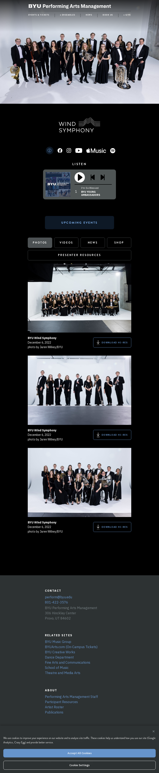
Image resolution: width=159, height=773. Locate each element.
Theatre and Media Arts (62, 673)
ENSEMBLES (68, 15)
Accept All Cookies (79, 753)
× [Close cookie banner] (153, 731)
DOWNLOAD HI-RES (112, 342)
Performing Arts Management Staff (71, 697)
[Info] (49, 150)
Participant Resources (61, 702)
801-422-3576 (56, 602)
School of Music (57, 668)
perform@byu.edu (58, 597)
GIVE (128, 15)
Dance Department (59, 657)
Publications (54, 712)
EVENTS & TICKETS (38, 15)
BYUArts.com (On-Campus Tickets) (71, 647)
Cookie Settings (79, 765)
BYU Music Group (58, 642)
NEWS (89, 15)
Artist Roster (54, 707)
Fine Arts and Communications (67, 662)
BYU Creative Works (60, 652)
